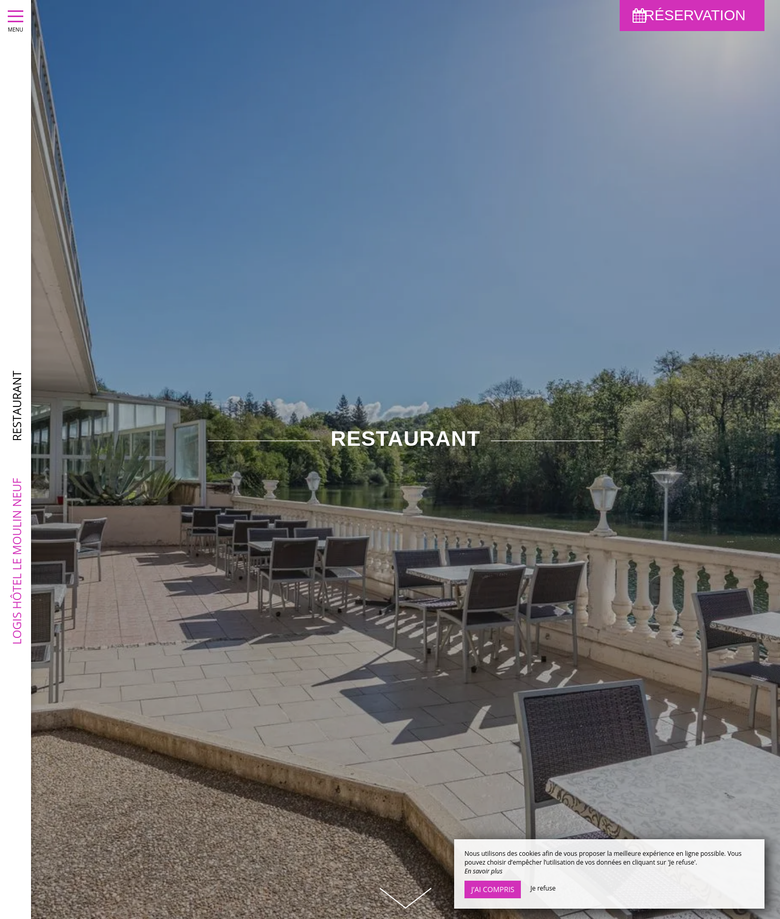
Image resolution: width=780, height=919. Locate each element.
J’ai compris (492, 889)
